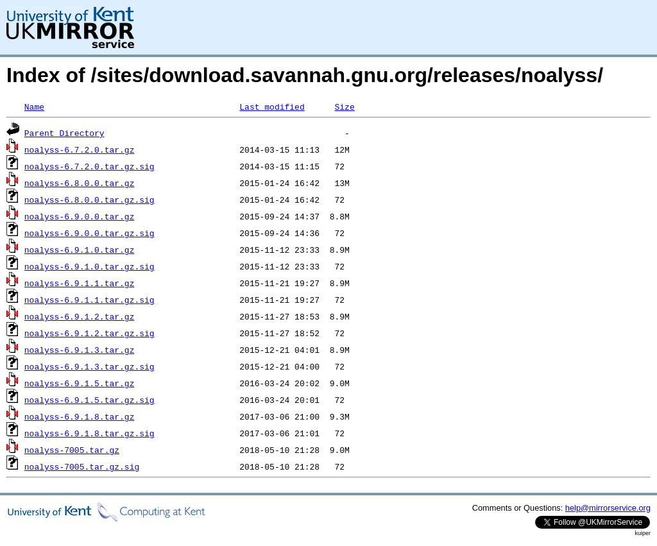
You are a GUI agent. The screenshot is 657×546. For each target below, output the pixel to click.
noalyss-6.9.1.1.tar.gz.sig (89, 299)
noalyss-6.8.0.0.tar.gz (79, 183)
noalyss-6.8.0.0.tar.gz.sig (89, 199)
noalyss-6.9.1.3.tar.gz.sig (89, 366)
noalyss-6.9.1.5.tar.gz (79, 383)
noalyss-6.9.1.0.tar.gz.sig (89, 266)
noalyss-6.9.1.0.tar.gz (79, 249)
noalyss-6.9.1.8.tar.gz (79, 416)
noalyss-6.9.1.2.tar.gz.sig (89, 333)
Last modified (271, 106)
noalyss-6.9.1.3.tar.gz (79, 349)
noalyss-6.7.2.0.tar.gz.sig (89, 166)
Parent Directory (64, 133)
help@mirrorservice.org (608, 508)
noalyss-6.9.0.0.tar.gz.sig (89, 233)
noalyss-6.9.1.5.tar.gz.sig (89, 399)
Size (344, 106)
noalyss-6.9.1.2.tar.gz (79, 316)
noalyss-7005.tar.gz (71, 450)
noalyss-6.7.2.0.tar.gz (79, 149)
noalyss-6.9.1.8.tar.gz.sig (89, 433)
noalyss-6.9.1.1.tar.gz (79, 283)
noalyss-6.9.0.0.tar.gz (79, 216)
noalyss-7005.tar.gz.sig (81, 466)
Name (34, 106)
